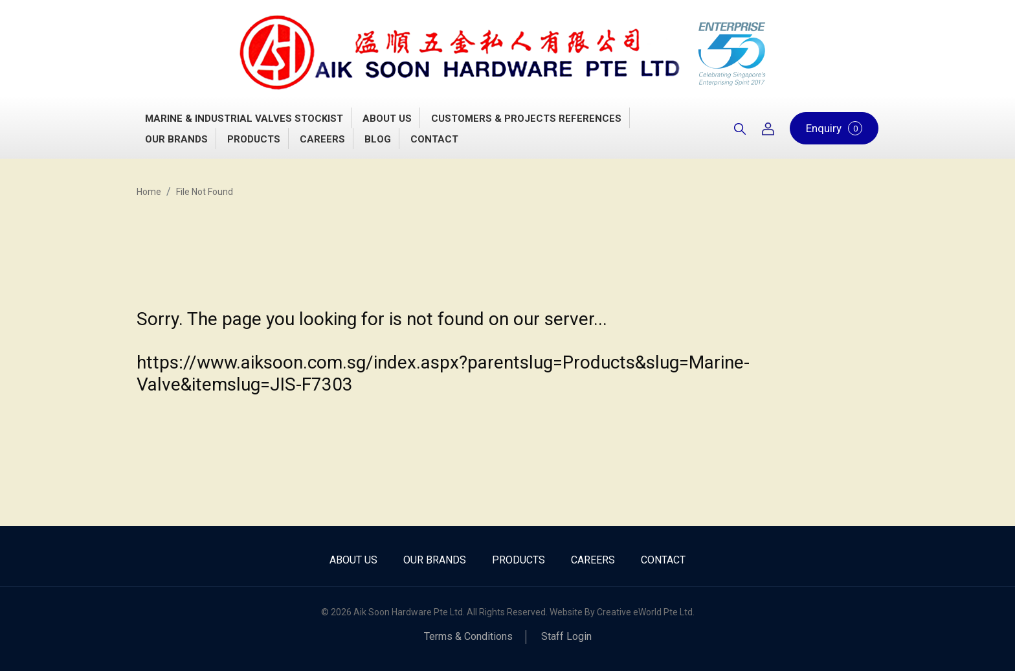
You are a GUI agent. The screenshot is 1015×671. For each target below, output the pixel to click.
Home (149, 192)
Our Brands (176, 139)
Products (253, 139)
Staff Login (566, 636)
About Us (387, 118)
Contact (434, 139)
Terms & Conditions (468, 636)
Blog (377, 139)
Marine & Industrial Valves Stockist (244, 118)
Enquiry (834, 128)
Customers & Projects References (526, 118)
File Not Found (204, 192)
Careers (322, 139)
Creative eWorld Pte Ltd (645, 612)
